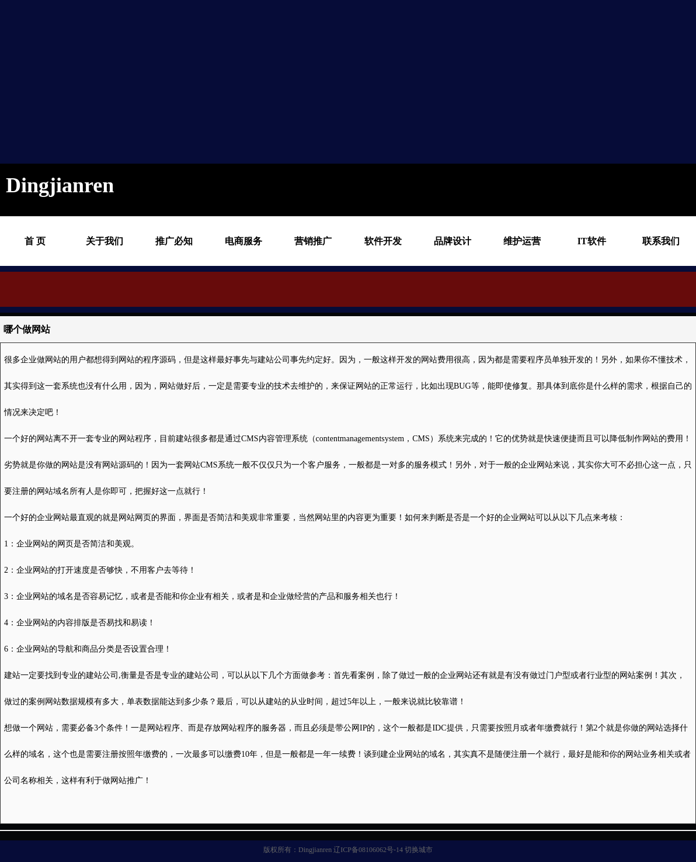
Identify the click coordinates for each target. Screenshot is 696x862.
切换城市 (419, 850)
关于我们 (104, 241)
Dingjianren (315, 850)
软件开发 (383, 241)
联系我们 (661, 241)
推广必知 (174, 241)
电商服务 (243, 241)
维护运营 (522, 241)
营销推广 (313, 241)
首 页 (35, 241)
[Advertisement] (305, 82)
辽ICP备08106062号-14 (368, 850)
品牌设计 (452, 241)
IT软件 (591, 241)
